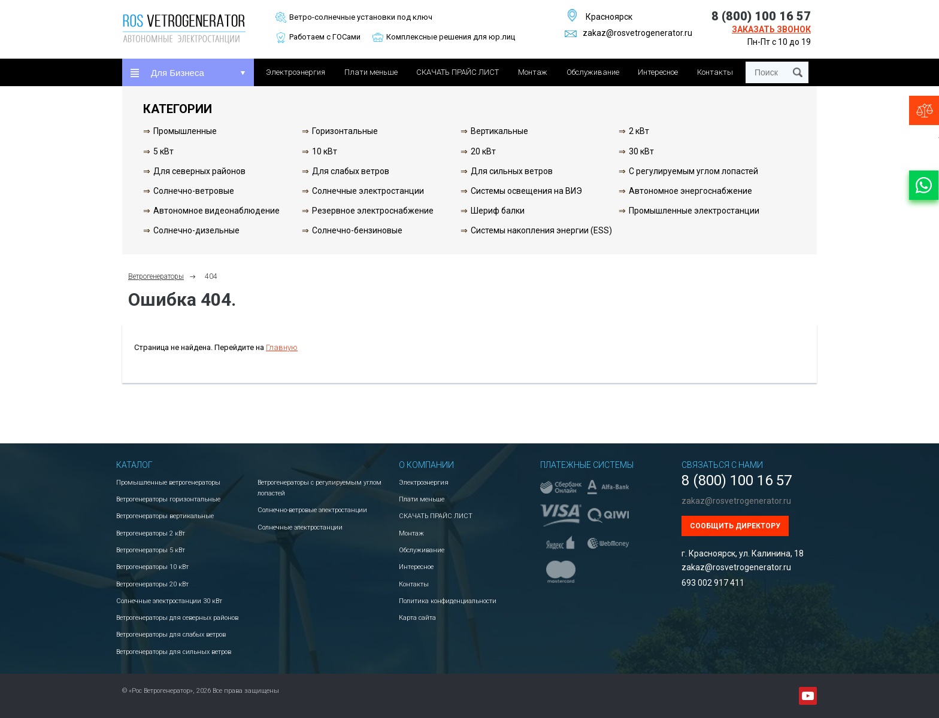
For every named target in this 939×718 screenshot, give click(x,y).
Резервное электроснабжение (373, 210)
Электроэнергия (295, 72)
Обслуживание (593, 72)
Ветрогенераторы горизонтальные (168, 499)
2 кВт (639, 131)
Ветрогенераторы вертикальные (165, 516)
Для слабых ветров (350, 171)
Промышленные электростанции (694, 210)
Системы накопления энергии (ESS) (541, 230)
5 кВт (163, 151)
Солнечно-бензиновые (357, 230)
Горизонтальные (345, 131)
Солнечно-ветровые (193, 191)
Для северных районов (199, 171)
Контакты (715, 72)
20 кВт (483, 151)
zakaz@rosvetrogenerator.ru (628, 33)
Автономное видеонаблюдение (216, 210)
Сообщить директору (735, 526)
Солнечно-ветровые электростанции (312, 510)
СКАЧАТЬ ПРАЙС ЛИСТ (457, 72)
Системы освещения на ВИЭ (526, 191)
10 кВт (324, 151)
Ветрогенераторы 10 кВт (152, 567)
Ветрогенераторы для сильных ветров (173, 652)
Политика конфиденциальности (447, 601)
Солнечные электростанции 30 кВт (169, 601)
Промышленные (185, 131)
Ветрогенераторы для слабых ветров (171, 634)
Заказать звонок (771, 29)
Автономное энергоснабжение (690, 191)
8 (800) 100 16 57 (761, 16)
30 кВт (641, 151)
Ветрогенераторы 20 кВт (152, 584)
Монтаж (532, 72)
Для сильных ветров (512, 171)
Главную (282, 347)
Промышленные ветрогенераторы (168, 482)
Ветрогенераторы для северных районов (177, 618)
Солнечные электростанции (368, 191)
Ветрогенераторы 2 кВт (150, 533)
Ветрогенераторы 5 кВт (150, 550)
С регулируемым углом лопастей (693, 171)
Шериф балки (498, 210)
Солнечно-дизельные (196, 230)
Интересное (658, 72)
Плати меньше (371, 72)
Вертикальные (499, 131)
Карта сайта (417, 618)
